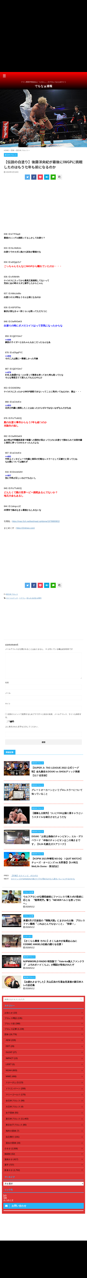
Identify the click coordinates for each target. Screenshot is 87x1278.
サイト (8, 704)
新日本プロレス (12, 594)
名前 (7, 682)
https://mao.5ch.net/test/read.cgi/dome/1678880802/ (36, 521)
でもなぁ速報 (43, 86)
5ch (5, 1195)
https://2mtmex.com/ (25, 528)
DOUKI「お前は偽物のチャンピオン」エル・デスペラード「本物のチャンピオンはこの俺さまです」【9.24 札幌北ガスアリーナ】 (57, 840)
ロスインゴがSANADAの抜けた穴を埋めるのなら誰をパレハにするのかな (43, 879)
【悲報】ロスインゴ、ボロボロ (24, 876)
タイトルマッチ (12, 598)
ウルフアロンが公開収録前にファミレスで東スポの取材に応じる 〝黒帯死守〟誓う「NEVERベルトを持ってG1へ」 (53, 900)
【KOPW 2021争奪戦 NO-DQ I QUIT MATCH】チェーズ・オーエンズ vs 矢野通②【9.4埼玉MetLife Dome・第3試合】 (57, 862)
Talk (5, 1198)
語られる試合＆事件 (34, 598)
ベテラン (22, 598)
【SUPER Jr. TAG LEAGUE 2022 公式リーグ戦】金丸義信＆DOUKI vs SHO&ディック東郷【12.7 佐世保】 (56, 771)
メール (8, 693)
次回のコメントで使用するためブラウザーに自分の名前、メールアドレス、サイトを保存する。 (43, 715)
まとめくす (8, 1200)
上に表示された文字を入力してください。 (22, 727)
